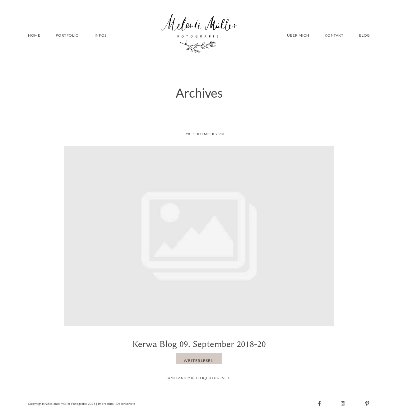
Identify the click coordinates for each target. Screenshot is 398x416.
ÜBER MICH (298, 35)
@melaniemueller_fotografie (199, 378)
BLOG (364, 35)
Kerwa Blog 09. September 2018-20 (199, 344)
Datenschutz (126, 403)
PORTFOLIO (67, 35)
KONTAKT (334, 35)
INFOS (101, 35)
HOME (34, 35)
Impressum (106, 403)
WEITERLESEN (199, 360)
